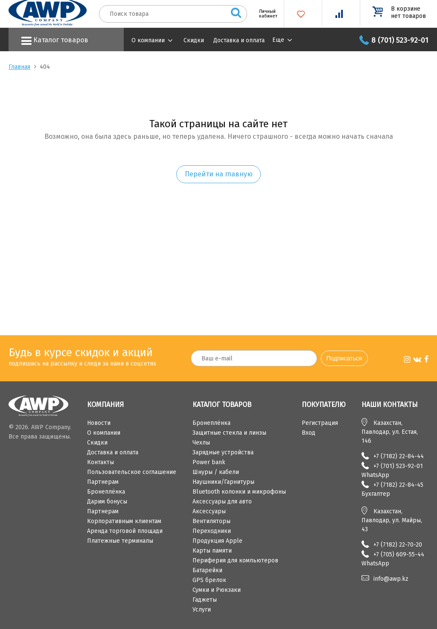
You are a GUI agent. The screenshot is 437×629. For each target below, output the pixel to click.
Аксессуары (209, 511)
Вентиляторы (211, 521)
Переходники (211, 531)
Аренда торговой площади (125, 531)
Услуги (201, 609)
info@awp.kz (390, 578)
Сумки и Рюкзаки (216, 590)
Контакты (100, 462)
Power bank (208, 462)
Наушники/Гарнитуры (223, 482)
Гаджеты (204, 599)
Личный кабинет (265, 13)
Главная (19, 66)
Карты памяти (212, 550)
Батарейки (207, 570)
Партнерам (103, 482)
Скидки (194, 40)
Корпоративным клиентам (124, 521)
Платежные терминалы (120, 540)
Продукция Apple (217, 540)
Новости (99, 423)
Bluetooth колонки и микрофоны (239, 491)
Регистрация (320, 423)
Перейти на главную (219, 174)
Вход (308, 432)
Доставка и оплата (239, 40)
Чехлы (201, 442)
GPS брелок (209, 580)
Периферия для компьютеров (235, 560)
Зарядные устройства (222, 452)
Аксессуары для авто (222, 501)
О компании (148, 40)
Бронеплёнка (106, 491)
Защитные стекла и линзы (229, 432)
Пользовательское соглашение (131, 472)
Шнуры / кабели (215, 472)
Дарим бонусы (107, 501)
